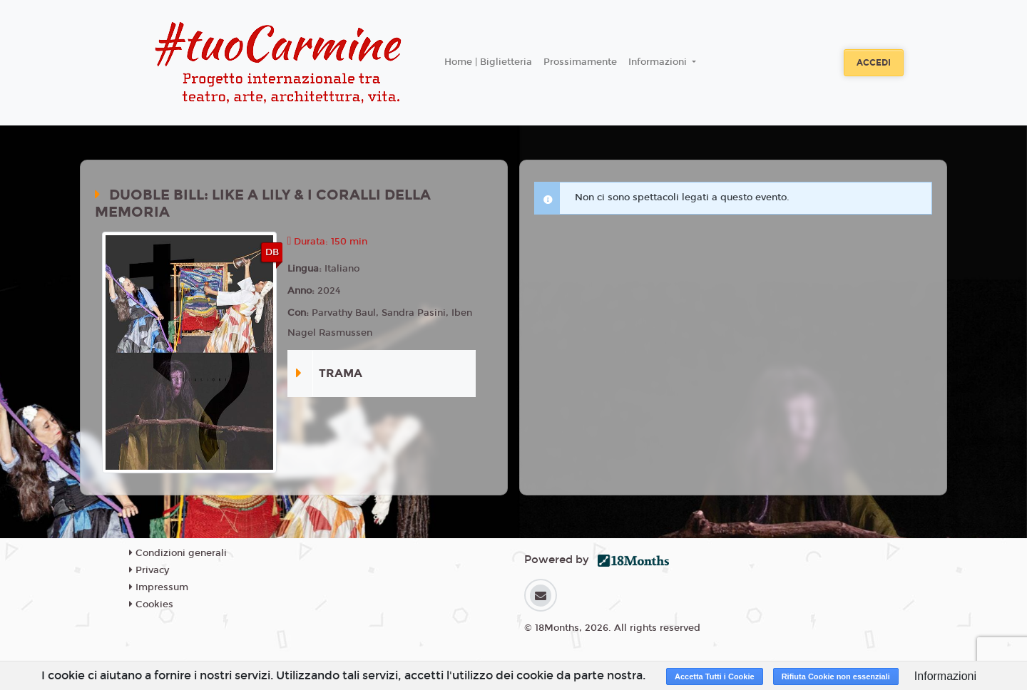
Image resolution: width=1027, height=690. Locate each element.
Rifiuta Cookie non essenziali (836, 676)
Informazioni (945, 676)
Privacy (149, 570)
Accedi (874, 63)
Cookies (151, 604)
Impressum (158, 587)
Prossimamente (580, 62)
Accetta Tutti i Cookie (715, 676)
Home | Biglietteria (488, 62)
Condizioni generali (178, 553)
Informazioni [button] (659, 62)
